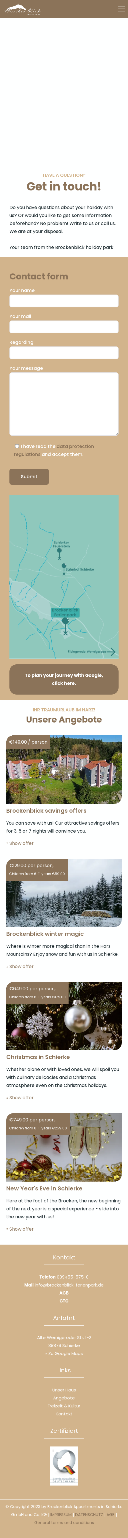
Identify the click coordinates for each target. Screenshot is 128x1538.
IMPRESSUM (61, 1514)
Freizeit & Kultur (64, 1406)
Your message (64, 400)
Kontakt (64, 1414)
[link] (64, 577)
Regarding (64, 349)
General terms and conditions (64, 1522)
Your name (64, 297)
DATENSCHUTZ (89, 1514)
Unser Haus (64, 1390)
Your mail (64, 323)
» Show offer (20, 843)
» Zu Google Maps (64, 1353)
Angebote (64, 1398)
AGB (64, 1293)
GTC (64, 1301)
